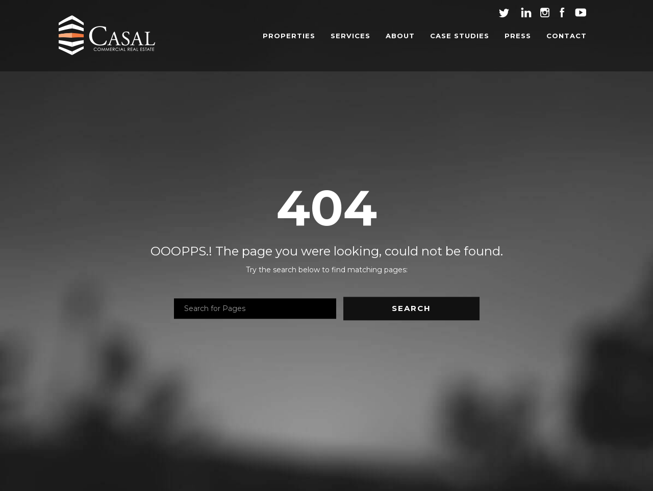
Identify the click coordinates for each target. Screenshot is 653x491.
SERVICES (350, 36)
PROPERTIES (289, 36)
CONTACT (566, 36)
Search (411, 309)
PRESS (518, 36)
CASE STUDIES (459, 36)
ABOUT (400, 36)
